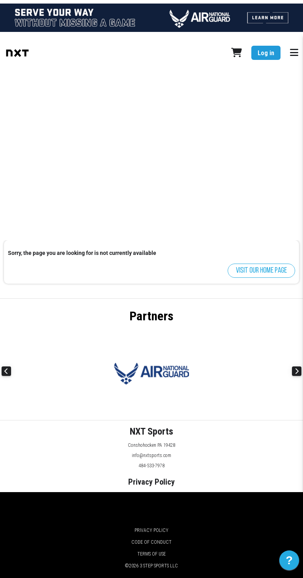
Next (296, 371)
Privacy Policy (151, 482)
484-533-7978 (151, 465)
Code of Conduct (151, 542)
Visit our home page (261, 271)
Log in (266, 53)
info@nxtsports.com (151, 455)
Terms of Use (151, 554)
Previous (6, 371)
